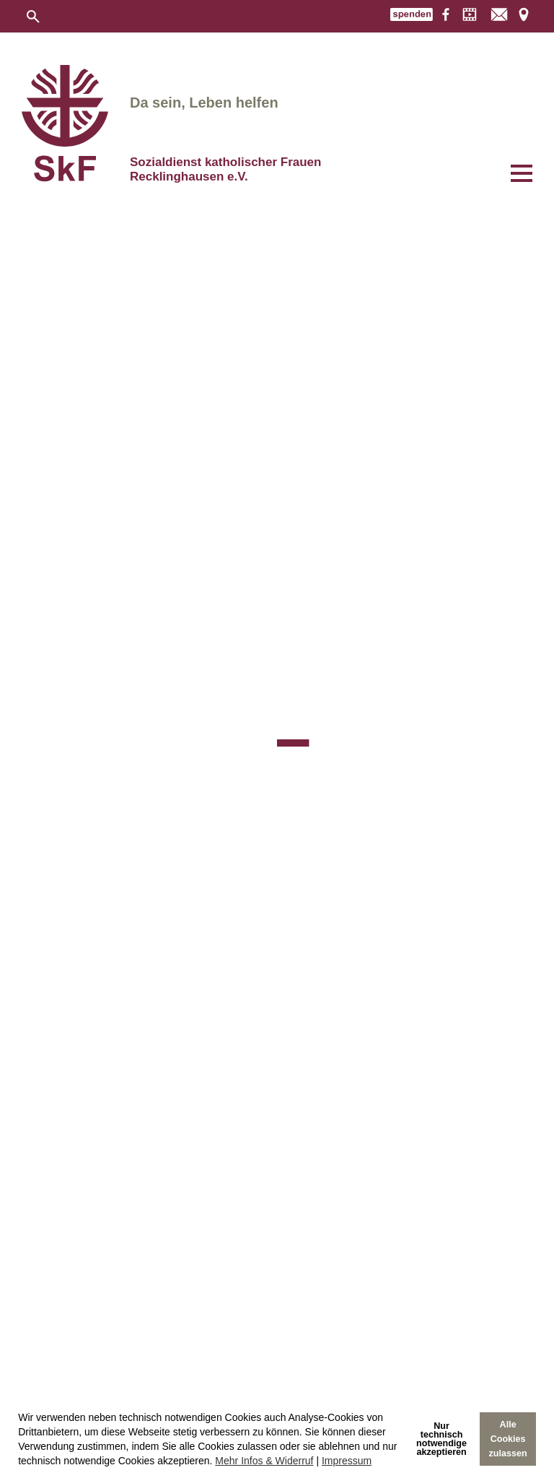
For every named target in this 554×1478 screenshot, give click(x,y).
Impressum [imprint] (346, 1460)
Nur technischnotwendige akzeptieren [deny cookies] (441, 1439)
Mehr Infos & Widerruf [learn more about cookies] (264, 1460)
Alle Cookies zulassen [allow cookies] (508, 1439)
